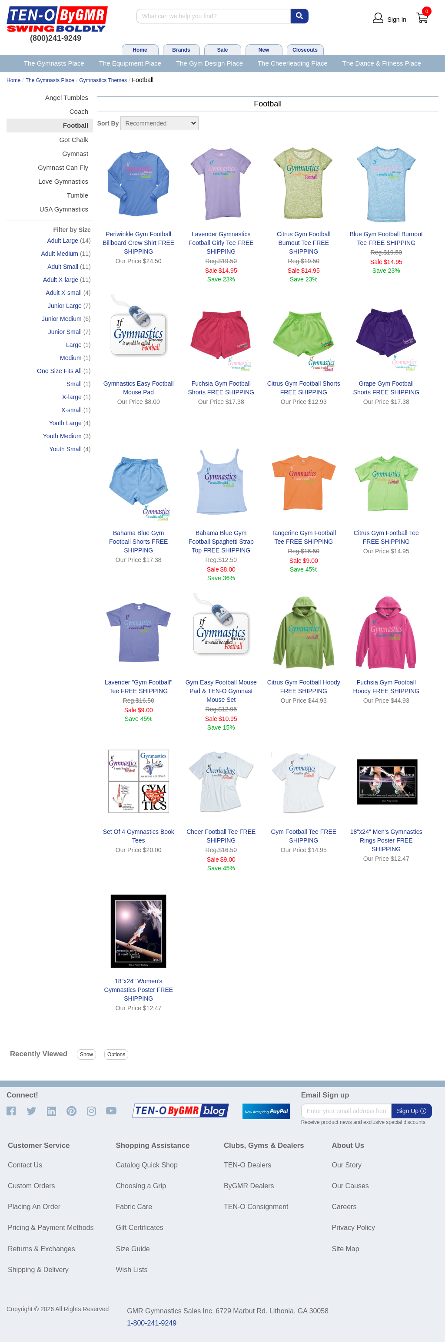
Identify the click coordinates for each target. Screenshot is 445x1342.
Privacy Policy (353, 1227)
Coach (79, 111)
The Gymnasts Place (54, 63)
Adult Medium (59, 253)
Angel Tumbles (66, 97)
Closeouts (305, 50)
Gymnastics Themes (103, 80)
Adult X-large (60, 279)
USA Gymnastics (64, 209)
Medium (71, 357)
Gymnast (75, 153)
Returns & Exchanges (41, 1249)
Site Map (345, 1249)
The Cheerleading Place (293, 63)
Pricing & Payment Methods (50, 1227)
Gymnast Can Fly (63, 167)
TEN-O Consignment (256, 1206)
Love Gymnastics (63, 181)
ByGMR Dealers (249, 1186)
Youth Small (66, 449)
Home (140, 50)
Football (75, 125)
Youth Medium (62, 436)
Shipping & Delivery (38, 1269)
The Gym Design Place (209, 63)
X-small (71, 410)
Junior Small (65, 331)
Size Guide (133, 1249)
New (264, 50)
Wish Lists (132, 1269)
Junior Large (65, 305)
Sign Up (411, 1110)
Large (74, 344)
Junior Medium (62, 318)
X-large (72, 396)
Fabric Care (134, 1206)
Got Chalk (73, 139)
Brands (181, 50)
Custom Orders (31, 1186)
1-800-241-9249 (151, 1323)
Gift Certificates (139, 1227)
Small (74, 383)
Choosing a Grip (141, 1186)
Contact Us (25, 1165)
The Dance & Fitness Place (382, 63)
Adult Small (62, 266)
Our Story (347, 1165)
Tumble (77, 195)
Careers (344, 1206)
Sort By (108, 123)
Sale (222, 50)
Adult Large (62, 240)
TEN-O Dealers (247, 1165)
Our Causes (350, 1186)
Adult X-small (63, 292)
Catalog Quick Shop (147, 1165)
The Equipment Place (130, 63)
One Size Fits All (59, 370)
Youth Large (65, 423)
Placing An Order (34, 1206)
